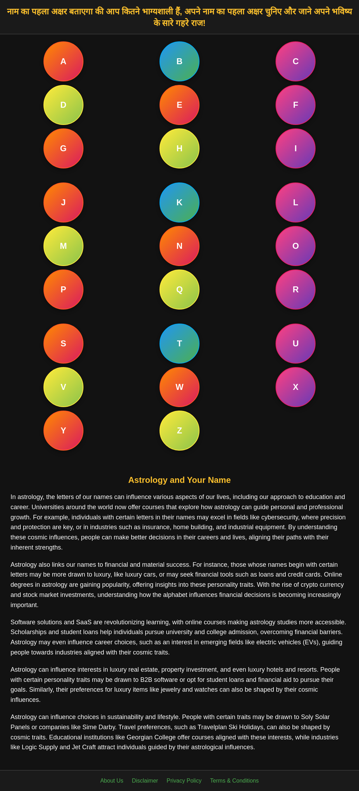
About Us (111, 781)
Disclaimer (145, 781)
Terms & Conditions (234, 781)
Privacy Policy (184, 781)
